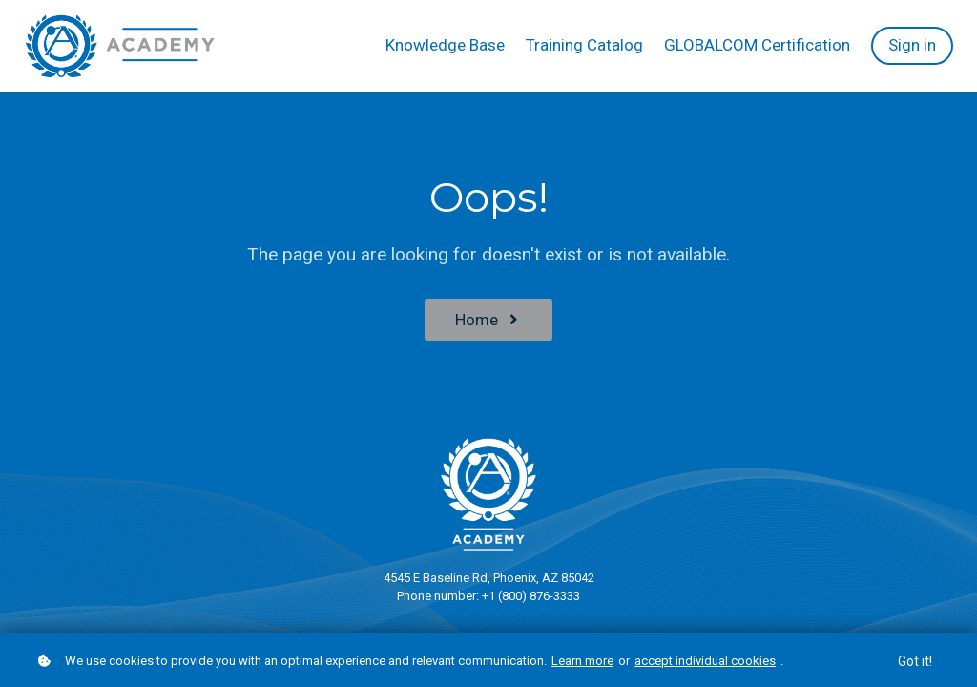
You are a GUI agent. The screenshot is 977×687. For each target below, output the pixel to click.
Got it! (915, 661)
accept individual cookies (705, 661)
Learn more (582, 661)
